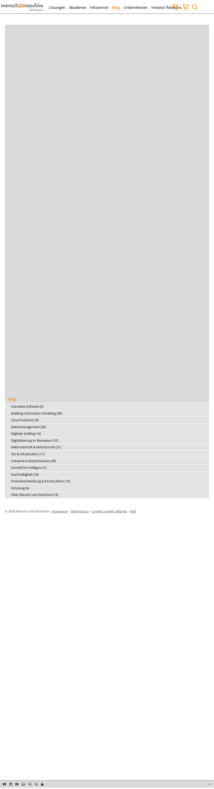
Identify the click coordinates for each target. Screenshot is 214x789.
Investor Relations (166, 7)
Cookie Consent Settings (109, 511)
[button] (42, 784)
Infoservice (99, 7)
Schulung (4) (20, 488)
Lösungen (57, 7)
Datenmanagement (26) (28, 427)
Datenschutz (80, 511)
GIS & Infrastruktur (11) (28, 454)
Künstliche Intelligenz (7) (28, 467)
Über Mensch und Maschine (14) (34, 494)
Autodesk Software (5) (27, 406)
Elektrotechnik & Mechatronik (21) (36, 447)
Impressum (59, 511)
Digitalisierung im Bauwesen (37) (34, 440)
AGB (133, 511)
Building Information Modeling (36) (36, 413)
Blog (116, 7)
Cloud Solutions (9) (25, 420)
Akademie (77, 7)
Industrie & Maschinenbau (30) (33, 461)
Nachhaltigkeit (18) (24, 474)
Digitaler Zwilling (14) (26, 433)
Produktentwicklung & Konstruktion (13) (40, 481)
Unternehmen (135, 7)
